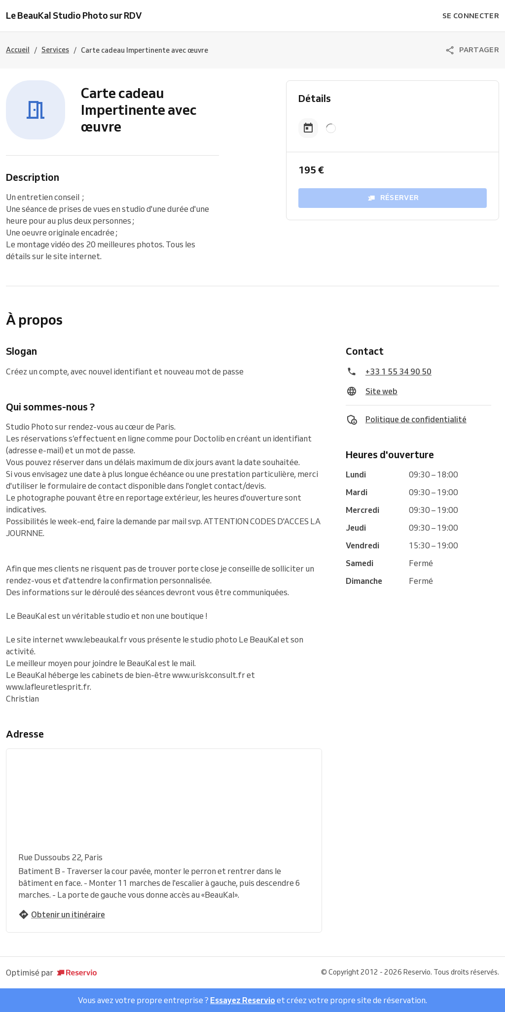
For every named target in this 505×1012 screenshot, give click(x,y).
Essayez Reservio (242, 1000)
